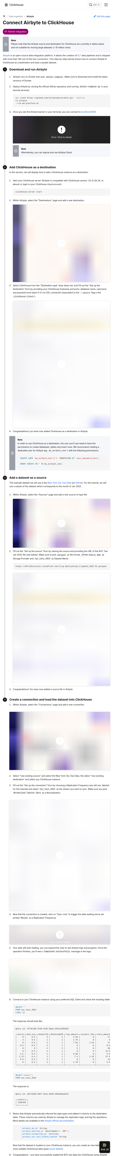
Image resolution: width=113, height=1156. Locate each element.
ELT (79, 55)
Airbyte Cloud (65, 152)
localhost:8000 (88, 112)
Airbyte (6, 55)
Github (79, 482)
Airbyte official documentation (59, 1120)
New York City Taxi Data (59, 482)
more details (56, 1149)
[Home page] (4, 16)
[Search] (94, 5)
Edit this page (101, 16)
